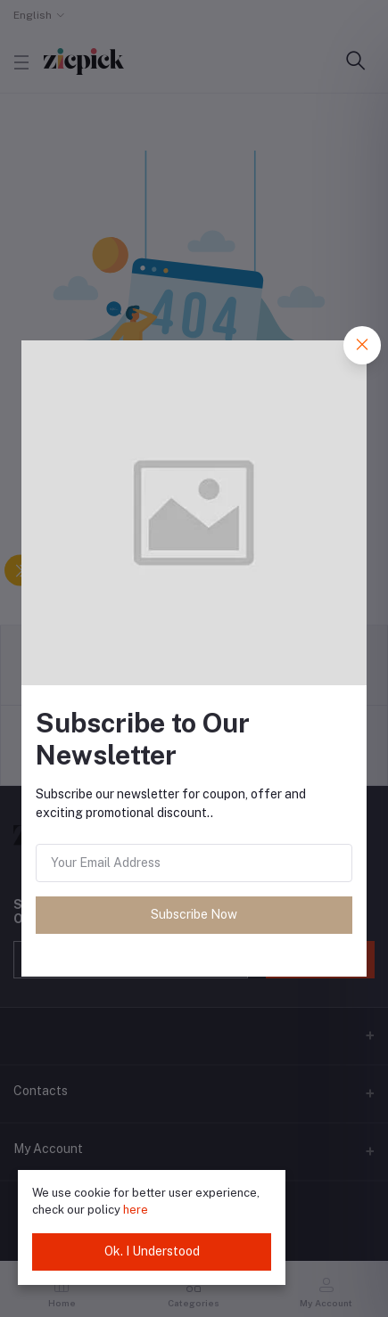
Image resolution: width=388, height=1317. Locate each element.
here (135, 1209)
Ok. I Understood (152, 1251)
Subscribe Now (194, 914)
